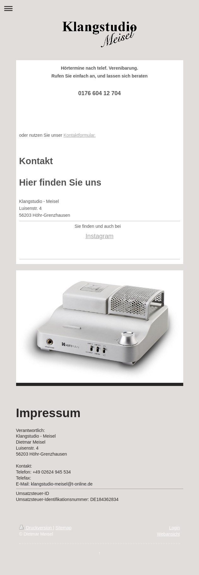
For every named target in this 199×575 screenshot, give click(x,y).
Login (174, 527)
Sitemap (64, 527)
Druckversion (36, 527)
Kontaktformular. (79, 135)
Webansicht (168, 534)
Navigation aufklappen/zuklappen (99, 8)
